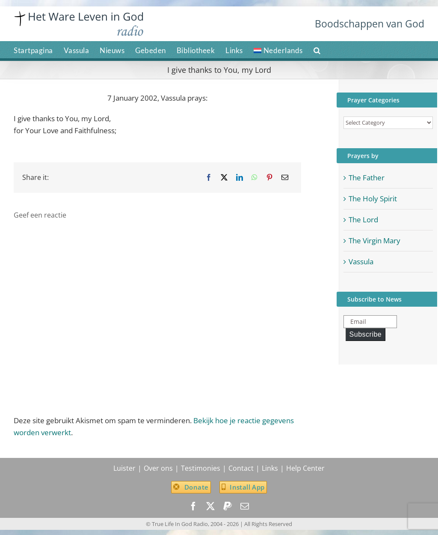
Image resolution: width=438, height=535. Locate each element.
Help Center (305, 468)
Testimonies (200, 468)
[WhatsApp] (254, 177)
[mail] (244, 506)
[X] (224, 177)
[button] (317, 49)
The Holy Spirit (373, 198)
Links (270, 468)
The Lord (363, 219)
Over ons (158, 468)
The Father (367, 177)
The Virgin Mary (374, 240)
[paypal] (227, 506)
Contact (241, 468)
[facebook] (193, 506)
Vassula (361, 261)
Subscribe (365, 334)
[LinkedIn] (239, 177)
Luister (124, 468)
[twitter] (210, 506)
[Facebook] (208, 177)
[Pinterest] (269, 177)
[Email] (285, 177)
